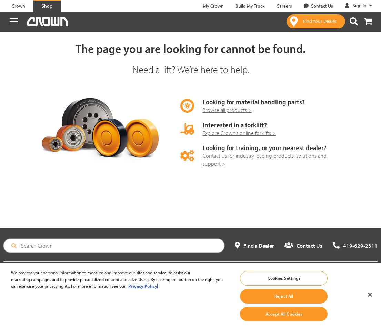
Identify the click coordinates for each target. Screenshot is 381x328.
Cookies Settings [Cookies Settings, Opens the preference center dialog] (284, 283)
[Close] (370, 299)
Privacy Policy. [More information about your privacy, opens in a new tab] (143, 291)
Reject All (283, 301)
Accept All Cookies (283, 318)
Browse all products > (227, 109)
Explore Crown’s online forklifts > (239, 133)
